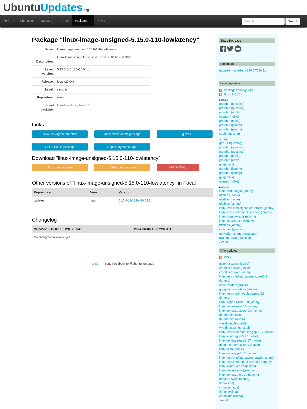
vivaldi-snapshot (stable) (235, 327)
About (94, 263)
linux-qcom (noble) (231, 349)
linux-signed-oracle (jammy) (237, 216)
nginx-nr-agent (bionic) (234, 263)
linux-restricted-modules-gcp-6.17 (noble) (246, 332)
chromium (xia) (229, 387)
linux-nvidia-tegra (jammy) (236, 191)
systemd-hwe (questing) (235, 238)
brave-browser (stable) (234, 379)
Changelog (27, 20)
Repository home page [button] (122, 147)
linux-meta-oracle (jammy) (236, 220)
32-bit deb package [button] (60, 167)
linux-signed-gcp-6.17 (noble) (238, 336)
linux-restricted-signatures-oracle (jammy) (246, 208)
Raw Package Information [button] (60, 134)
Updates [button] (48, 20)
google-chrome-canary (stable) (239, 344)
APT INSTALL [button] (178, 167)
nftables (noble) (229, 195)
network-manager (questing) (238, 233)
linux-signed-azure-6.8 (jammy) (240, 302)
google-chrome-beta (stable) (238, 289)
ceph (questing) (229, 133)
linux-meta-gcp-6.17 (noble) (237, 353)
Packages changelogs (238, 90)
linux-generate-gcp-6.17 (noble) (240, 340)
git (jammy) (226, 164)
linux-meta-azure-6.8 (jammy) (238, 306)
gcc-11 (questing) (230, 143)
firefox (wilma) (228, 391)
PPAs (65, 20)
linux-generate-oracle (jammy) (239, 374)
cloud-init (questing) (232, 229)
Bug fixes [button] (184, 134)
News (101, 20)
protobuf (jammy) (230, 125)
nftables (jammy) (230, 203)
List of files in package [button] (60, 147)
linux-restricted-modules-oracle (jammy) (245, 212)
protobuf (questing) (232, 103)
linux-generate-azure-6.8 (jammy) (241, 310)
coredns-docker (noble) (234, 268)
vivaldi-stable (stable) (233, 323)
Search (293, 21)
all (226, 242)
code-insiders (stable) (233, 285)
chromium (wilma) (231, 396)
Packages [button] (83, 20)
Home (8, 21)
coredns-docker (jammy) (235, 272)
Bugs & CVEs (233, 94)
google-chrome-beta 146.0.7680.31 (242, 70)
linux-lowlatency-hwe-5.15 (74, 105)
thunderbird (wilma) (232, 319)
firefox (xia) (226, 383)
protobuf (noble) (229, 112)
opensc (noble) (229, 116)
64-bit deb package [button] (122, 167)
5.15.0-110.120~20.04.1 (135, 200)
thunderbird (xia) (230, 315)
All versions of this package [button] (122, 134)
